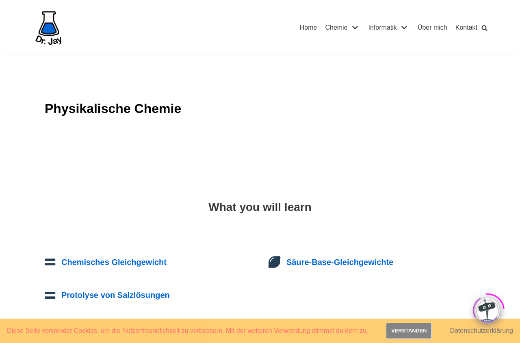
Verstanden (409, 331)
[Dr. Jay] (48, 27)
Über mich (432, 27)
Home (308, 27)
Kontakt (466, 27)
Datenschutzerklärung (481, 330)
